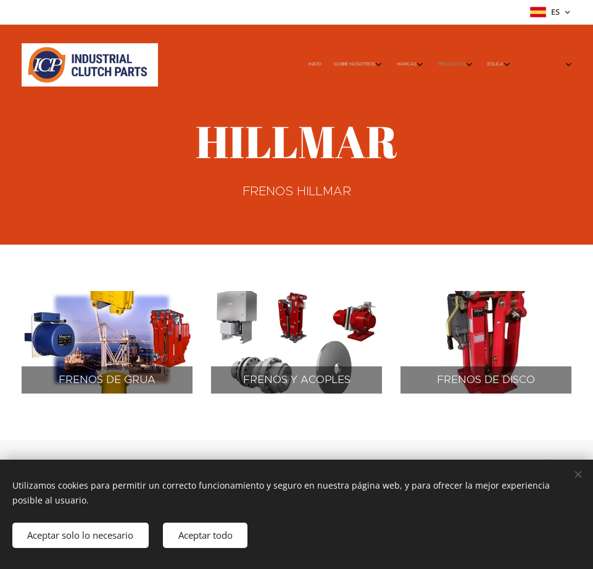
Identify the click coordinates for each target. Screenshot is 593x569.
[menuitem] (412, 64)
